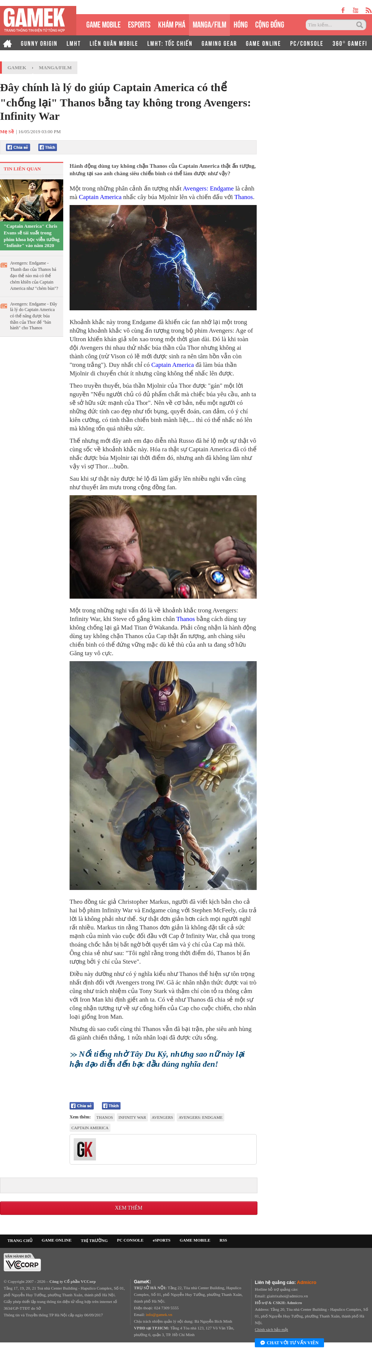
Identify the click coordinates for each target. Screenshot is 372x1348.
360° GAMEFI (350, 43)
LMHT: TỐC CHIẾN (170, 43)
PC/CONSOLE (307, 43)
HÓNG (241, 23)
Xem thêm (128, 1208)
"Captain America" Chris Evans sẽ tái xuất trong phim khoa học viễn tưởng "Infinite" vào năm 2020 (32, 235)
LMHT (74, 43)
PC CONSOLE (130, 1240)
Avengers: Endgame (208, 188)
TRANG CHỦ (19, 1240)
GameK (16, 67)
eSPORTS (139, 23)
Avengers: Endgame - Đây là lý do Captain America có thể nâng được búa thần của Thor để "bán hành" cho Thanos (33, 315)
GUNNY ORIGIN (39, 43)
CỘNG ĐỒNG (269, 23)
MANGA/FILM (209, 23)
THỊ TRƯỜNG (94, 1240)
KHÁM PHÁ (171, 23)
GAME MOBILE (103, 23)
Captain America (100, 197)
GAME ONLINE (263, 43)
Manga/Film (55, 67)
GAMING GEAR (219, 43)
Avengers (162, 1117)
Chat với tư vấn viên (289, 1343)
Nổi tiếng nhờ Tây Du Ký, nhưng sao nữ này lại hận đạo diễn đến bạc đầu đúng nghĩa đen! (157, 1059)
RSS (223, 1240)
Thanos (243, 197)
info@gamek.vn (159, 1314)
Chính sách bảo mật (271, 1329)
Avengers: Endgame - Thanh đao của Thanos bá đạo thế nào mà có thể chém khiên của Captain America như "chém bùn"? (34, 275)
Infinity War (132, 1117)
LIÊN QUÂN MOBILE (114, 43)
